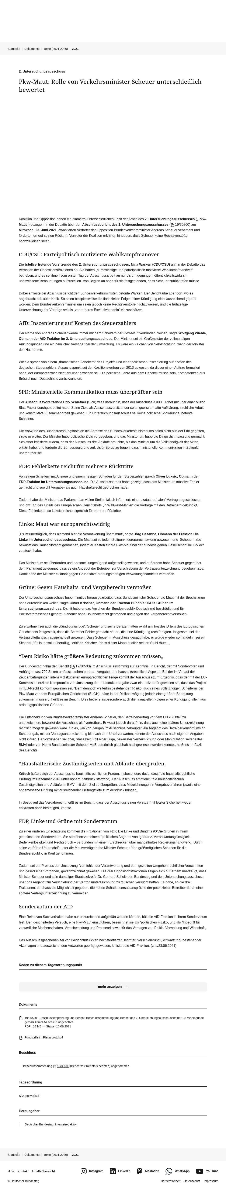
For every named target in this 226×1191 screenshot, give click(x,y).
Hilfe (11, 1171)
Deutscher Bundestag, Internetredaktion (51, 1124)
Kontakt (22, 1171)
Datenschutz (192, 1181)
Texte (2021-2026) (56, 48)
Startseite (14, 48)
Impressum (211, 1181)
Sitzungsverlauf (29, 1095)
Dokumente (32, 48)
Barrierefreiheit (170, 1181)
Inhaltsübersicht (43, 1171)
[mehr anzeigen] (113, 986)
